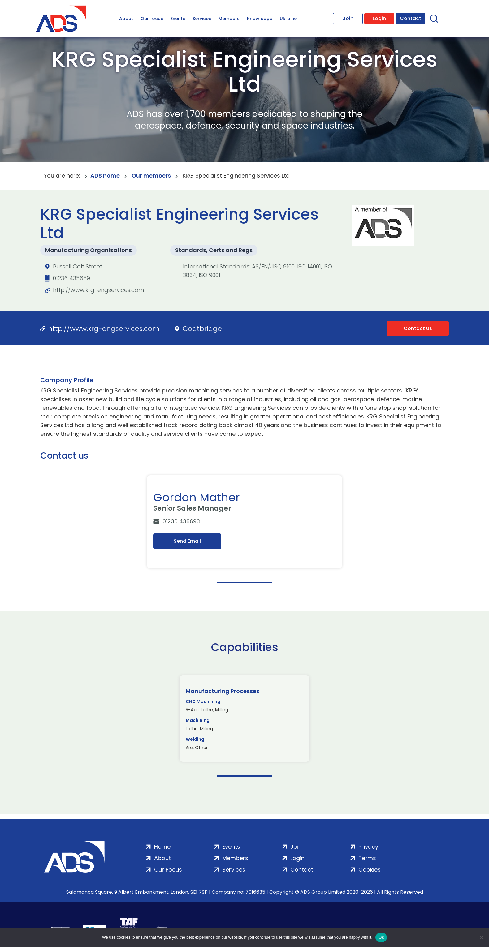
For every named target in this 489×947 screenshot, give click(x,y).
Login (379, 18)
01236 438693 (181, 521)
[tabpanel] (244, 521)
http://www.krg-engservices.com (98, 290)
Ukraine (288, 18)
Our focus (152, 18)
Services (202, 18)
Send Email (187, 541)
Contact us (418, 328)
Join (348, 18)
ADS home (105, 175)
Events (178, 18)
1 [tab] (244, 582)
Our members (151, 175)
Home (162, 847)
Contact (410, 18)
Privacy (368, 847)
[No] (481, 937)
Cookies (369, 869)
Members (229, 18)
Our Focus (168, 869)
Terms (367, 858)
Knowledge (259, 18)
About (126, 18)
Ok (381, 937)
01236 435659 (71, 278)
